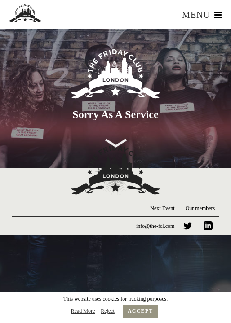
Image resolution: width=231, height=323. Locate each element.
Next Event (162, 208)
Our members (200, 208)
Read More (83, 311)
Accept (140, 311)
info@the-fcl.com (155, 226)
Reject (108, 311)
